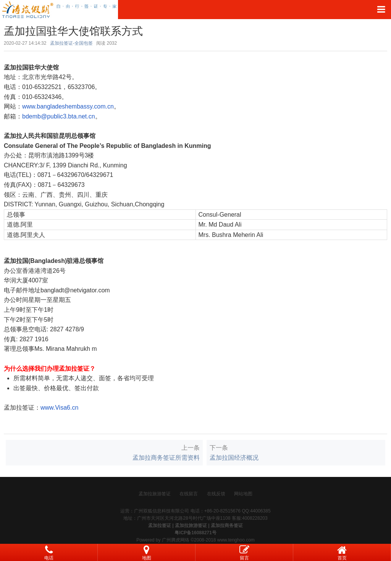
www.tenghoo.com (236, 540)
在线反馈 (216, 493)
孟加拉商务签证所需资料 (166, 457)
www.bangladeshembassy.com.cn (68, 106)
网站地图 (243, 493)
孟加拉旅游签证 (155, 493)
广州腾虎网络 (175, 540)
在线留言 (188, 493)
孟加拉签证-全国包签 (71, 43)
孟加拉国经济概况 (234, 457)
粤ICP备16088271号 (195, 532)
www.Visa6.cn (59, 407)
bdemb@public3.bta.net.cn (58, 116)
